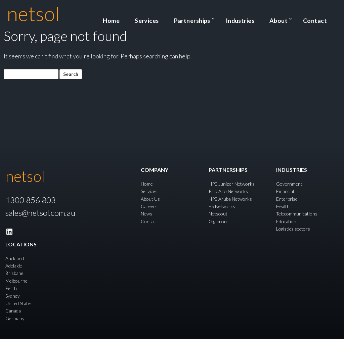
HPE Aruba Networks (230, 198)
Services (192, 18)
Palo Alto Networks (228, 191)
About (292, 18)
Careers (149, 206)
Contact (321, 18)
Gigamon (218, 221)
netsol (33, 13)
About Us (150, 198)
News (146, 213)
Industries (265, 18)
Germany (15, 318)
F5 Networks (222, 206)
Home (166, 18)
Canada (13, 310)
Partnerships (226, 18)
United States (19, 303)
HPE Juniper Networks (232, 183)
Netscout (218, 213)
